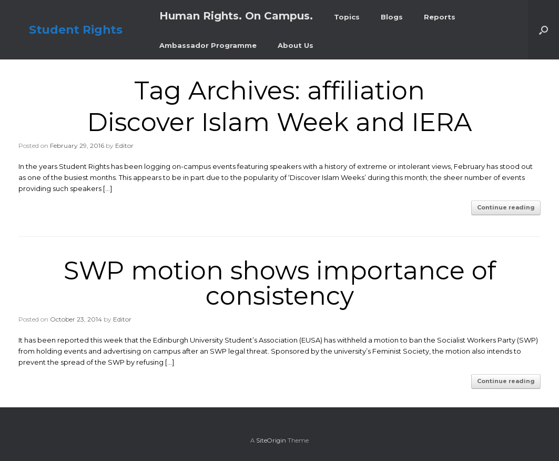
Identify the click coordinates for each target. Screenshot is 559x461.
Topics (347, 17)
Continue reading (506, 207)
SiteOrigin (271, 440)
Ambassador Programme (208, 45)
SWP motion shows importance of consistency (280, 283)
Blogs (392, 17)
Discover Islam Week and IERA (279, 122)
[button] (543, 29)
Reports (439, 17)
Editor (124, 145)
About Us (295, 45)
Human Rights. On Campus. (236, 15)
